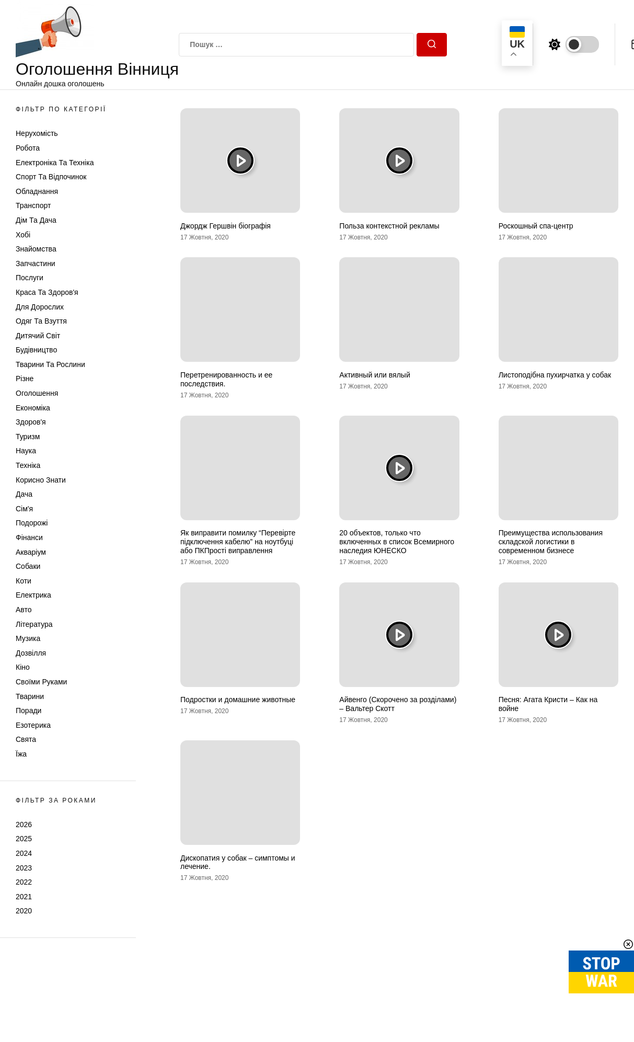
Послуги (29, 277)
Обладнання (37, 191)
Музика (28, 638)
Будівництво (36, 350)
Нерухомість (37, 133)
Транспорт (33, 205)
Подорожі (32, 523)
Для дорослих (40, 307)
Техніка (28, 465)
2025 (24, 838)
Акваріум (31, 552)
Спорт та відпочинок (51, 177)
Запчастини (35, 263)
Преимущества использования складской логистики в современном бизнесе (551, 542)
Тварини (30, 696)
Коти (23, 581)
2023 (24, 868)
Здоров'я (31, 422)
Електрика (33, 595)
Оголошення (37, 393)
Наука (26, 450)
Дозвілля (31, 653)
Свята (26, 739)
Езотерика (33, 725)
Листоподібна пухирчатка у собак (555, 375)
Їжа (21, 754)
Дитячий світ (38, 335)
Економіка (33, 408)
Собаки (28, 566)
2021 (24, 896)
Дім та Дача (36, 220)
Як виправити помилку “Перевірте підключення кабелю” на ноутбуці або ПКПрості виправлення (237, 542)
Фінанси (29, 537)
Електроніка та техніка (55, 162)
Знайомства (36, 249)
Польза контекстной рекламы (389, 226)
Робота (28, 148)
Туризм (28, 436)
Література (34, 624)
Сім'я (24, 509)
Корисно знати (41, 480)
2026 (24, 824)
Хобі (23, 235)
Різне (24, 378)
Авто (24, 609)
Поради (28, 710)
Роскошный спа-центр (536, 226)
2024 (24, 853)
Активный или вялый (374, 375)
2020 (24, 911)
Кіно (23, 667)
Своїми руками (41, 682)
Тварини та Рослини (50, 364)
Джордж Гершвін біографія (225, 226)
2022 (24, 882)
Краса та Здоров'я (47, 292)
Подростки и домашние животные (237, 699)
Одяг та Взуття (41, 321)
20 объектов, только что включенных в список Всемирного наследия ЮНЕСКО (396, 542)
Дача (24, 494)
